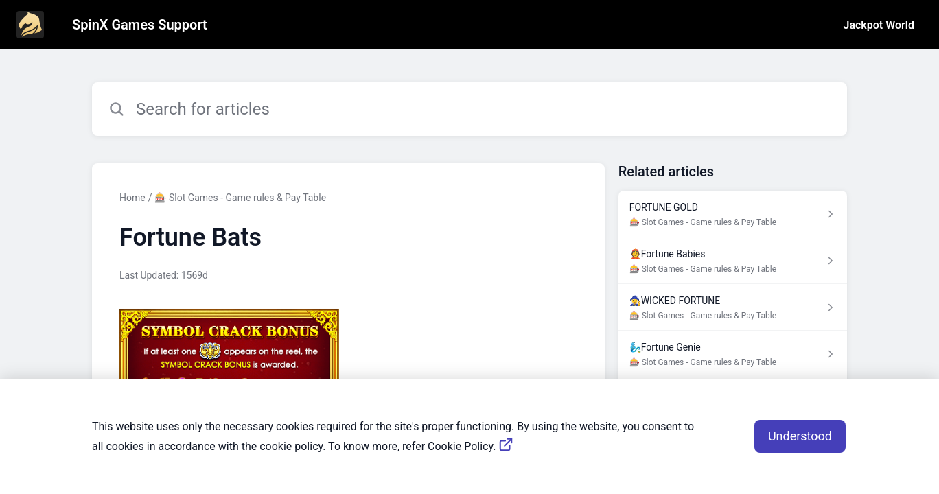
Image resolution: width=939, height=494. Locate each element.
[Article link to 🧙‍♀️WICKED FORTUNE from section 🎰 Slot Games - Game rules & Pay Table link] (732, 307)
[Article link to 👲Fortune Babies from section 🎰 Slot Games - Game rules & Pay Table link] (732, 260)
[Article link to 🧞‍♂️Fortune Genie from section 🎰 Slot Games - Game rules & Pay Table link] (732, 354)
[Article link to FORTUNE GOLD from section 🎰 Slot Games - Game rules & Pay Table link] (732, 214)
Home (132, 197)
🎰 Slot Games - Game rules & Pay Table (240, 197)
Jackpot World (879, 25)
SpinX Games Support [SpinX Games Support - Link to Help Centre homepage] (139, 24)
